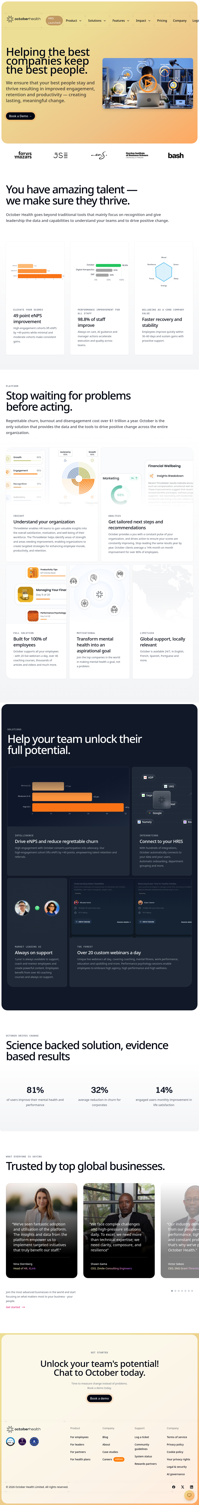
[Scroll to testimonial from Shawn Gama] (175, 1291)
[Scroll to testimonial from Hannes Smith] (192, 1291)
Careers (113, 1459)
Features (121, 21)
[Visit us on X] (182, 1487)
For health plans (80, 1459)
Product (74, 21)
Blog (105, 1437)
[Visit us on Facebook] (173, 1487)
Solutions (97, 21)
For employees (79, 1437)
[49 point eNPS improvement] (35, 298)
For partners (78, 1452)
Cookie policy (175, 1452)
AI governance (176, 1474)
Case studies (110, 1452)
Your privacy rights (178, 1459)
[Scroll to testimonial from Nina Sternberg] (172, 1291)
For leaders (77, 1444)
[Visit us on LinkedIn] (191, 1487)
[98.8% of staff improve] (99, 298)
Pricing (162, 21)
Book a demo (99, 1398)
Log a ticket (142, 1437)
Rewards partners (146, 1464)
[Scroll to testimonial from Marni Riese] (182, 1291)
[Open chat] (189, 1495)
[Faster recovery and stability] (164, 298)
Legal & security (177, 1466)
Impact (143, 21)
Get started (15, 1307)
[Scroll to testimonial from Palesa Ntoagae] (189, 1291)
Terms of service (177, 1437)
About (106, 1444)
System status (143, 1456)
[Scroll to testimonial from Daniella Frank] (185, 1291)
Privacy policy (175, 1444)
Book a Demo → (20, 116)
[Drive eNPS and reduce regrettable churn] (68, 821)
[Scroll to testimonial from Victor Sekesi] (179, 1291)
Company (180, 21)
